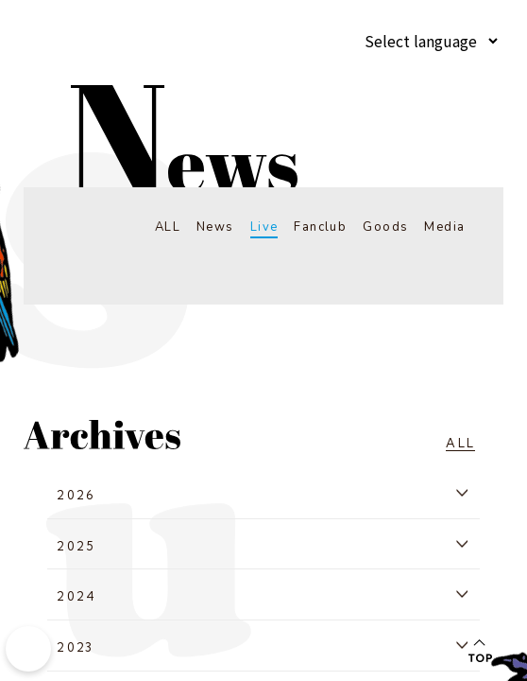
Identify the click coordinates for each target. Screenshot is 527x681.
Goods (383, 227)
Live (258, 227)
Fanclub (316, 227)
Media (443, 227)
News (207, 227)
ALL (157, 227)
